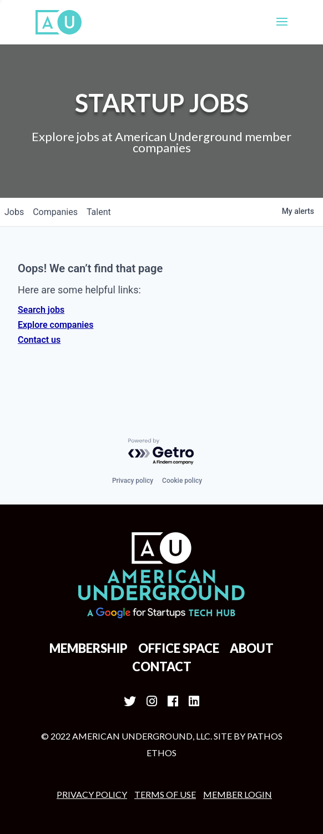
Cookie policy (182, 481)
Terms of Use (165, 794)
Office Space (178, 648)
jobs (14, 212)
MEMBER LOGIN (237, 794)
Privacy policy (132, 481)
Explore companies (55, 324)
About (252, 648)
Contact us (39, 339)
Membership (88, 648)
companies (55, 212)
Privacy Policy (92, 794)
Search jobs (41, 309)
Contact (161, 666)
